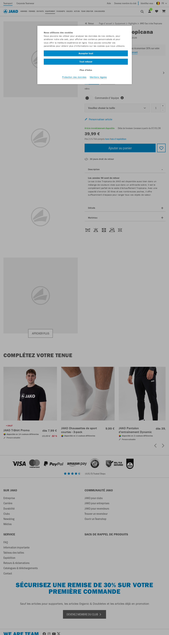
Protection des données (74, 77)
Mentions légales (98, 77)
